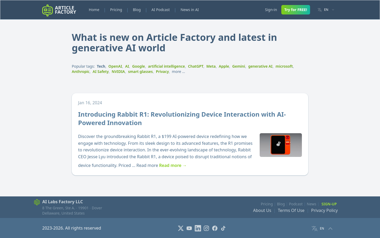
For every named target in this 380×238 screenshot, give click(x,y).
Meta (211, 66)
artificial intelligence (166, 66)
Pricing (116, 9)
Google (138, 66)
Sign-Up (329, 203)
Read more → (173, 165)
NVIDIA (118, 71)
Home (94, 9)
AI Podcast (160, 9)
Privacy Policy (324, 210)
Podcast (296, 203)
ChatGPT (195, 66)
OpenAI (115, 66)
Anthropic (80, 71)
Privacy (162, 71)
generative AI (260, 66)
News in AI (189, 9)
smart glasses (140, 71)
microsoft (284, 66)
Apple (224, 66)
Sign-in (271, 9)
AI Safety (100, 71)
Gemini (238, 66)
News (311, 203)
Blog (137, 9)
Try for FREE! (295, 9)
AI (127, 66)
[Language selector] (326, 10)
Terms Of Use (291, 210)
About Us (262, 210)
